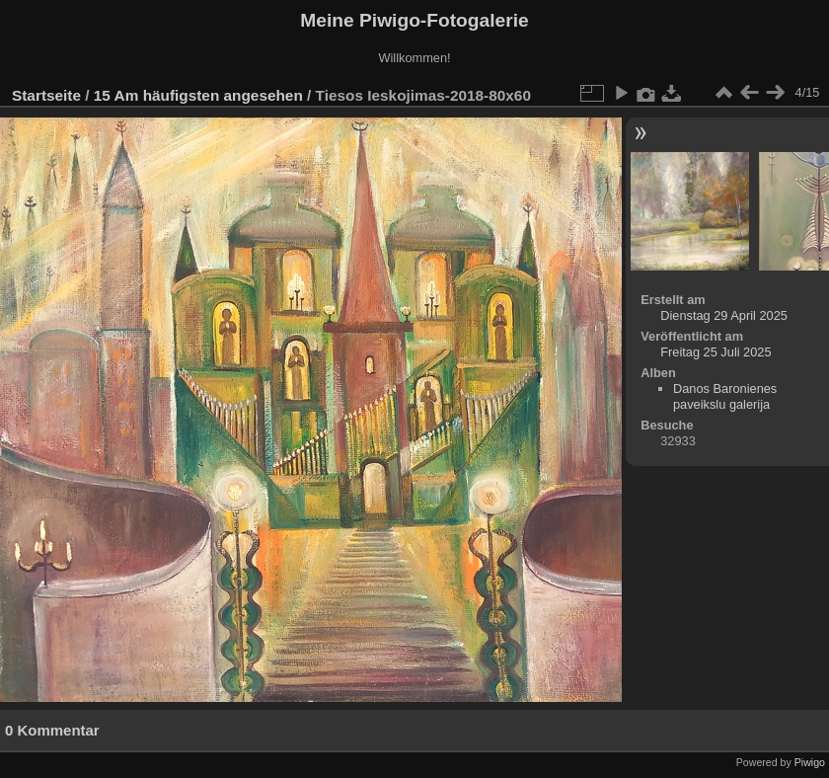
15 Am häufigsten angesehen (198, 95)
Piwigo (809, 762)
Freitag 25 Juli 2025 (715, 352)
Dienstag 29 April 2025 (724, 315)
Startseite (46, 95)
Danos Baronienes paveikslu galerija (725, 396)
